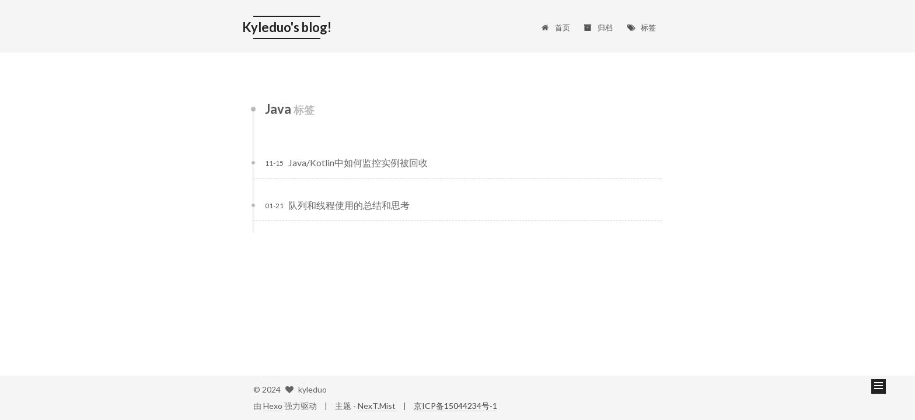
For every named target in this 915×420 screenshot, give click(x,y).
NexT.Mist (377, 406)
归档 (598, 27)
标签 (641, 27)
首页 (555, 27)
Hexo (272, 406)
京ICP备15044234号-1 (455, 406)
